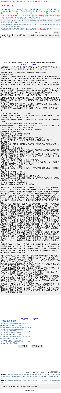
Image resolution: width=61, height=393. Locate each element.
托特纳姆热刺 (18, 380)
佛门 (36, 24)
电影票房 (4, 24)
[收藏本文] (25, 65)
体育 (36, 18)
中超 (38, 376)
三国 (37, 20)
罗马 (38, 380)
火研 (20, 24)
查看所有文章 (37, 346)
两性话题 (54, 16)
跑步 (41, 376)
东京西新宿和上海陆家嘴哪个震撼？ (13, 330)
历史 (15, 20)
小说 (16, 1)
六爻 (32, 24)
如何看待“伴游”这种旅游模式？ (11, 339)
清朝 (50, 20)
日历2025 (8, 16)
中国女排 (28, 376)
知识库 (3, 35)
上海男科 (56, 376)
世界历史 (27, 20)
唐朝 (40, 20)
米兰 (46, 380)
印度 (36, 374)
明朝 (47, 20)
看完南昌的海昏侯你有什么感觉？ (12, 334)
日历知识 (27, 16)
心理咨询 (7, 18)
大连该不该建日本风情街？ (10, 343)
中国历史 (20, 20)
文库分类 (16, 22)
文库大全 (9, 22)
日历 (13, 1)
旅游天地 (10, 35)
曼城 (6, 380)
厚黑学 (58, 20)
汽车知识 (16, 29)
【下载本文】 (34, 65)
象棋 (14, 26)
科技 (11, 29)
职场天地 (32, 18)
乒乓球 (5, 26)
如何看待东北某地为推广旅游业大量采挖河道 (15, 336)
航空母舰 (56, 24)
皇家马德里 (27, 380)
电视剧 (26, 18)
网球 (18, 376)
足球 (9, 26)
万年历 (2, 1)
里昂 (50, 380)
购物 (6, 1)
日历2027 (21, 16)
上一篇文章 (22, 346)
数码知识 (48, 16)
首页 (2, 16)
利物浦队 (11, 380)
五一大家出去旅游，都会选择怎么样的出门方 (15, 332)
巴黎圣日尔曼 (56, 380)
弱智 (16, 24)
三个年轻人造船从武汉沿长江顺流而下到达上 (15, 341)
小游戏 (33, 1)
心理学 (3, 22)
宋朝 (44, 20)
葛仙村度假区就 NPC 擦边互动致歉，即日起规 (16, 328)
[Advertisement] (30, 49)
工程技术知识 (24, 29)
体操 (18, 26)
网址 (9, 1)
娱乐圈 (9, 24)
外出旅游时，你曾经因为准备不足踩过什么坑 (15, 323)
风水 (39, 24)
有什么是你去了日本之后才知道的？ (13, 325)
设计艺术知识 (48, 29)
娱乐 (40, 18)
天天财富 (28, 1)
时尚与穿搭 (32, 29)
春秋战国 (33, 20)
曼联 (2, 383)
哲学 (54, 20)
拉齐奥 (43, 380)
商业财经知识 (5, 29)
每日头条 (35, 16)
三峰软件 (22, 1)
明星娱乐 (20, 18)
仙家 (29, 24)
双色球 (47, 24)
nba (12, 26)
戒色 (50, 24)
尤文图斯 (34, 380)
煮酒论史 (10, 20)
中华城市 (25, 24)
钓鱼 (42, 24)
